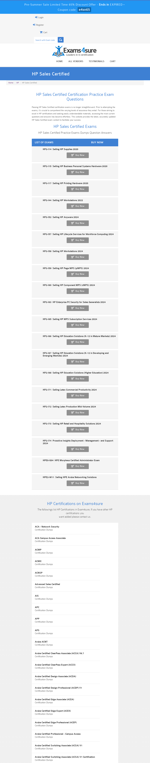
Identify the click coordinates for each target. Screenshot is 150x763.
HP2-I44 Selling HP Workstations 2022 (26, 182)
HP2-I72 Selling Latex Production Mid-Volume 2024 (32, 303)
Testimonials (125, 62)
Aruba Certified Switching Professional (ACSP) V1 (32, 579)
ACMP (10, 413)
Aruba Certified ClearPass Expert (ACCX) (27, 496)
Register (9, 24)
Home (88, 62)
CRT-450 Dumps (109, 735)
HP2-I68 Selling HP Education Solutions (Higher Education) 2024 (39, 283)
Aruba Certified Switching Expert (96, 563)
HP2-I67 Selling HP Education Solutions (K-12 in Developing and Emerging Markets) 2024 (52, 273)
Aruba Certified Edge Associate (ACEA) (99, 513)
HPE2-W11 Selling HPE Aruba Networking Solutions (33, 344)
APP (9, 463)
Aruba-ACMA (86, 579)
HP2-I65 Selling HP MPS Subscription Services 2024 (33, 253)
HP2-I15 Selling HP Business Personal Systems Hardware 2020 (38, 162)
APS (82, 463)
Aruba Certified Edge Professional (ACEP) (100, 529)
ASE (82, 612)
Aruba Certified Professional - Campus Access (30, 546)
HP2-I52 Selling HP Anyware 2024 (24, 192)
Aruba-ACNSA (87, 596)
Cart (141, 62)
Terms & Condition (52, 755)
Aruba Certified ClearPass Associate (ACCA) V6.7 (104, 480)
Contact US (71, 755)
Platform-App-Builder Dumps (17, 743)
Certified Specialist (89, 629)
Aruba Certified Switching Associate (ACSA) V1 (103, 546)
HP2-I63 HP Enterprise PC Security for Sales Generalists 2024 (37, 243)
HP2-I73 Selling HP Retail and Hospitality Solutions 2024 (35, 313)
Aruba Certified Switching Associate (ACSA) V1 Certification (37, 563)
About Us (20, 755)
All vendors (104, 62)
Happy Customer (78, 707)
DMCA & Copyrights (90, 755)
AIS (9, 447)
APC (82, 447)
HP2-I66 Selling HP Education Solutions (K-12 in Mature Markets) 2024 (42, 263)
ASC (9, 612)
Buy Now (133, 153)
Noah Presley (78, 701)
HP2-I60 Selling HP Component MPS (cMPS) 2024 (32, 232)
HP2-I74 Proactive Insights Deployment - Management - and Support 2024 (44, 324)
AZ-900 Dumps (63, 742)
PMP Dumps (17, 735)
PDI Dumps (40, 742)
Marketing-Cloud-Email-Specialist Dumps (133, 737)
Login (10, 17)
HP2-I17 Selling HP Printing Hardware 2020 (28, 172)
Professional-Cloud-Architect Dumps (86, 736)
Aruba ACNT (13, 480)
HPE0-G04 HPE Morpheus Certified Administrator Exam (34, 334)
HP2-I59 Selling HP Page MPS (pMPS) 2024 (29, 222)
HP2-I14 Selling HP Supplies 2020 (23, 151)
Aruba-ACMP (14, 596)
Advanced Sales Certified (92, 430)
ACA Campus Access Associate (95, 397)
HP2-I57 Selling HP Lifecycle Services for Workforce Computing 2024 (41, 202)
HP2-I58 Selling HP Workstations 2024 (26, 212)
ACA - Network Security (19, 397)
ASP (9, 629)
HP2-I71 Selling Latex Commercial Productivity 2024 (33, 293)
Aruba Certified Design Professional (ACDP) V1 (31, 513)
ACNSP (11, 430)
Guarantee (34, 755)
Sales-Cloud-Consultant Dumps (63, 736)
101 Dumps (40, 735)
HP (17, 86)
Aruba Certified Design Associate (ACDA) (100, 496)
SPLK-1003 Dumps (87, 742)
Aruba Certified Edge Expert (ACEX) (25, 529)
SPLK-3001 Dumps (110, 742)
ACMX (83, 413)
